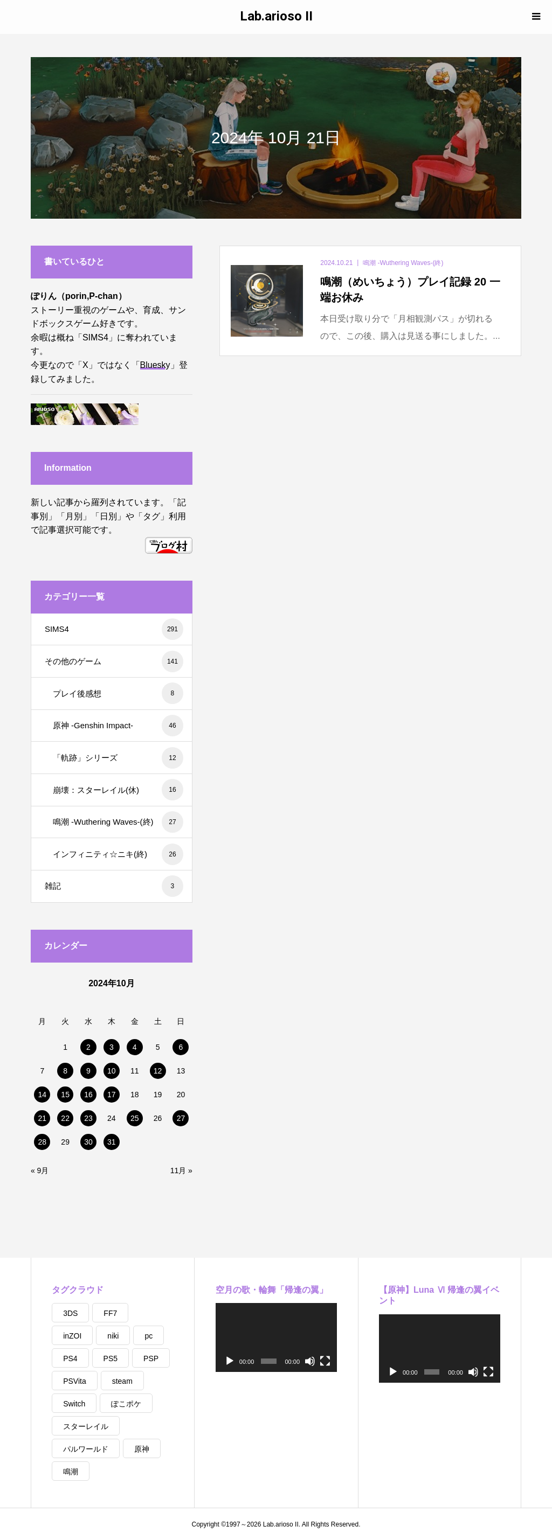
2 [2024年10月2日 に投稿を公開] (88, 1047)
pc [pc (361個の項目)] (148, 1336)
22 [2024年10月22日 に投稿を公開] (65, 1118)
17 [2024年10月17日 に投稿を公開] (111, 1094)
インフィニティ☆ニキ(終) (118, 854)
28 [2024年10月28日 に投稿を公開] (42, 1142)
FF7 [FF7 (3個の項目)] (110, 1313)
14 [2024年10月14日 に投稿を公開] (42, 1094)
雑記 (114, 886)
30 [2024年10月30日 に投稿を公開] (88, 1142)
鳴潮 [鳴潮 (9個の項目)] (70, 1471)
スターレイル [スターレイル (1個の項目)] (85, 1426)
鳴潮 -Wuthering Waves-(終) (118, 822)
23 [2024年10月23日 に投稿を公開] (88, 1118)
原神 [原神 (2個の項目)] (141, 1449)
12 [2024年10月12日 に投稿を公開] (158, 1071)
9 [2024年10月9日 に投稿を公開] (88, 1071)
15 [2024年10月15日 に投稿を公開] (65, 1094)
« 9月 (40, 1170)
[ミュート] (310, 1361)
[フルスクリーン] (325, 1361)
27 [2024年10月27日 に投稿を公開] (181, 1118)
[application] (276, 1337)
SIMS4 (114, 629)
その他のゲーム (114, 661)
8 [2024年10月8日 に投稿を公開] (65, 1071)
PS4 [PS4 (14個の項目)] (70, 1358)
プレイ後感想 (118, 693)
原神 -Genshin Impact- (118, 725)
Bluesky (155, 365)
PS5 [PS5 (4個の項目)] (111, 1358)
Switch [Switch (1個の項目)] (74, 1403)
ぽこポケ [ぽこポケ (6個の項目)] (126, 1403)
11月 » (181, 1170)
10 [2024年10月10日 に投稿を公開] (111, 1071)
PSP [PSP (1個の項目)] (150, 1358)
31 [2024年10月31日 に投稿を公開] (111, 1142)
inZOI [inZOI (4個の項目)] (72, 1336)
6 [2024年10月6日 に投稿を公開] (181, 1047)
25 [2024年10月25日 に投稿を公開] (134, 1118)
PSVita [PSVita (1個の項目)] (74, 1381)
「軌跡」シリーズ (118, 758)
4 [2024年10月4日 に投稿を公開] (135, 1047)
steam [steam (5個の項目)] (122, 1381)
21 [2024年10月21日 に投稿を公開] (42, 1118)
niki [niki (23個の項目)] (113, 1336)
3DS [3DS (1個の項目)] (70, 1313)
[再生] (229, 1361)
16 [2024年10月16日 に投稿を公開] (88, 1094)
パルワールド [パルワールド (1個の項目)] (85, 1449)
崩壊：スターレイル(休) (118, 789)
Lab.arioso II (276, 16)
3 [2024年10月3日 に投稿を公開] (111, 1047)
